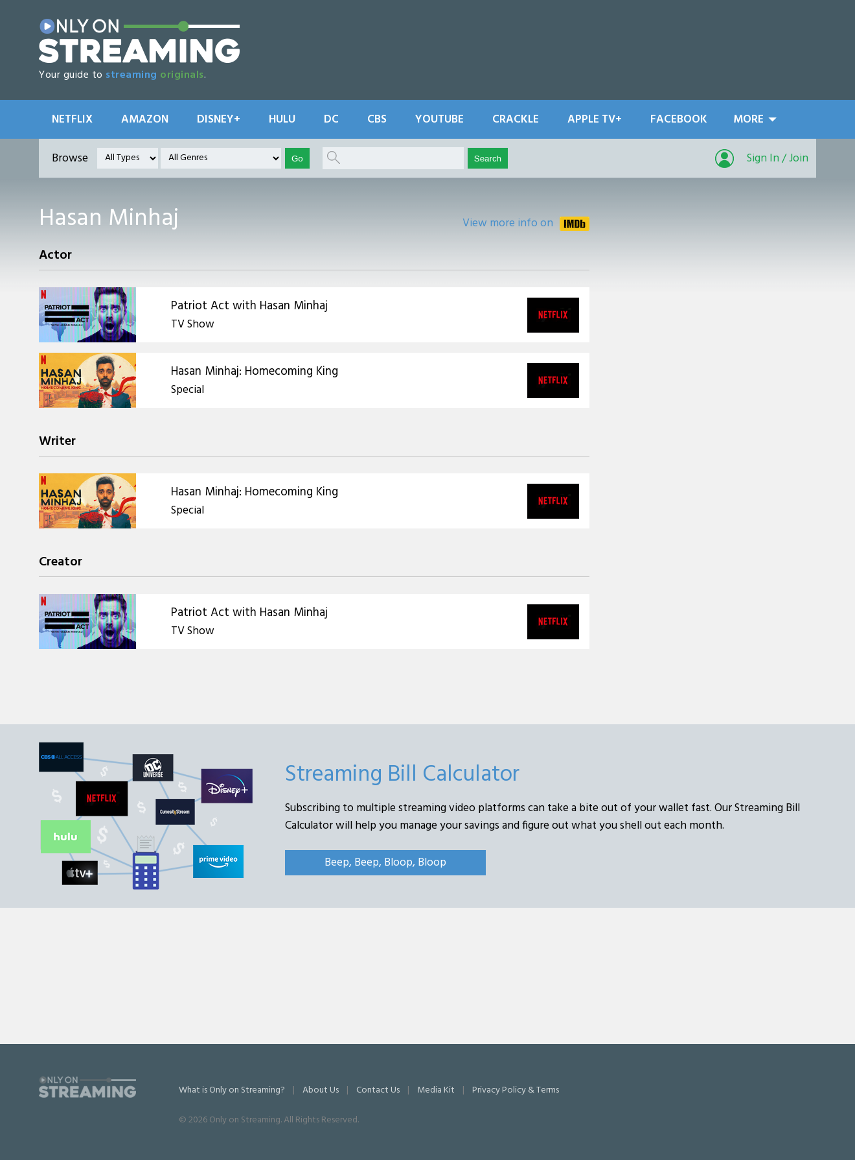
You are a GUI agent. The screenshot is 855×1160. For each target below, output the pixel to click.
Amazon (144, 119)
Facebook (678, 119)
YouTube (439, 119)
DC (331, 119)
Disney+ (218, 119)
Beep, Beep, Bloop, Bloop (385, 862)
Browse (70, 158)
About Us (320, 1090)
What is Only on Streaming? (232, 1090)
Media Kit (436, 1090)
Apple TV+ (594, 119)
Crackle (515, 119)
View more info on (507, 223)
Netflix (72, 119)
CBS (377, 119)
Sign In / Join (777, 158)
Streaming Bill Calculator (402, 775)
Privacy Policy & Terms (515, 1090)
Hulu (282, 119)
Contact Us (378, 1090)
